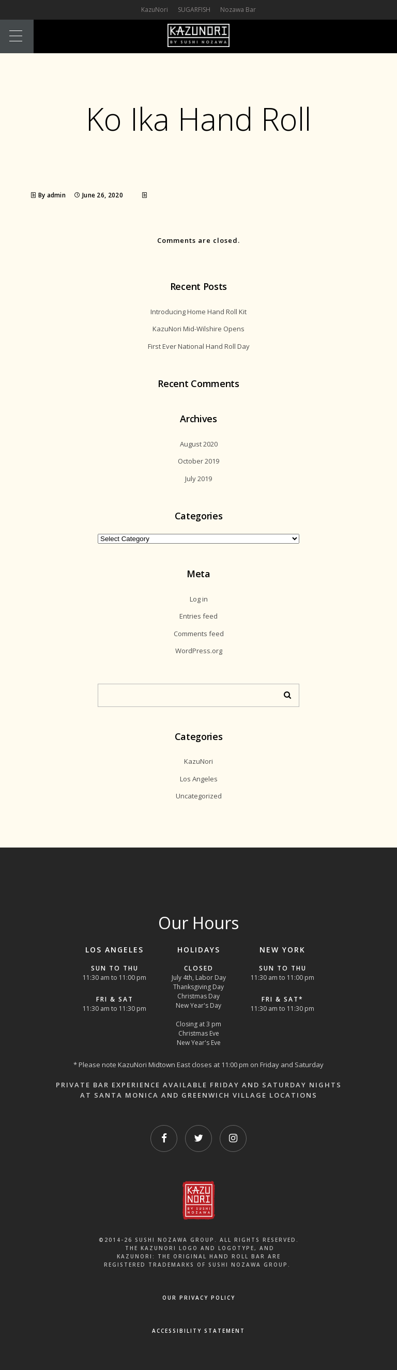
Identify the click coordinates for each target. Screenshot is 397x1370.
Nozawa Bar (238, 9)
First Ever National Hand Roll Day (199, 346)
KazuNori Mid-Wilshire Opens (198, 328)
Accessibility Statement (198, 1330)
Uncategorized (199, 796)
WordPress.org (198, 650)
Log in (199, 599)
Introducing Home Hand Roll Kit (198, 311)
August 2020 (199, 444)
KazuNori (198, 761)
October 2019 (198, 461)
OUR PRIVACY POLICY (198, 1297)
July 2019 (198, 478)
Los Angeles (199, 778)
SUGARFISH (194, 9)
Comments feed (199, 633)
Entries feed (198, 616)
